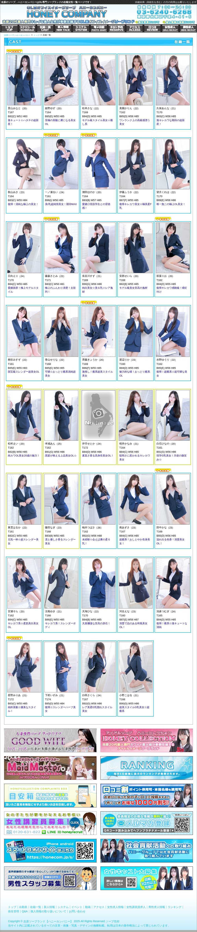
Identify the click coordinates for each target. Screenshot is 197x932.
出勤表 (23, 907)
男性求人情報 (156, 907)
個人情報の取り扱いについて (48, 911)
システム (63, 907)
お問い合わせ (77, 911)
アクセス (98, 907)
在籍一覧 (35, 907)
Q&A (25, 911)
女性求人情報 (115, 907)
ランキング (174, 907)
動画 (88, 907)
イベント (76, 907)
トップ (12, 907)
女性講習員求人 (136, 907)
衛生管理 (13, 911)
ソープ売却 (112, 921)
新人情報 (49, 907)
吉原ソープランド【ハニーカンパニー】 (48, 921)
